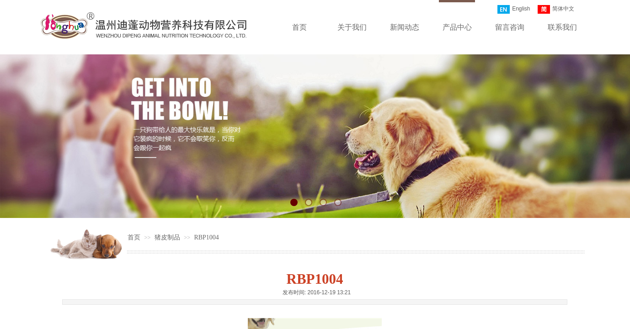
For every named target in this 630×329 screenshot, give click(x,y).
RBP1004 (206, 237)
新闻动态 (404, 27)
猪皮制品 (167, 237)
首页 (299, 27)
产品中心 (457, 27)
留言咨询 (509, 27)
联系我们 (562, 27)
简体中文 (556, 9)
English (513, 9)
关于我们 (352, 27)
